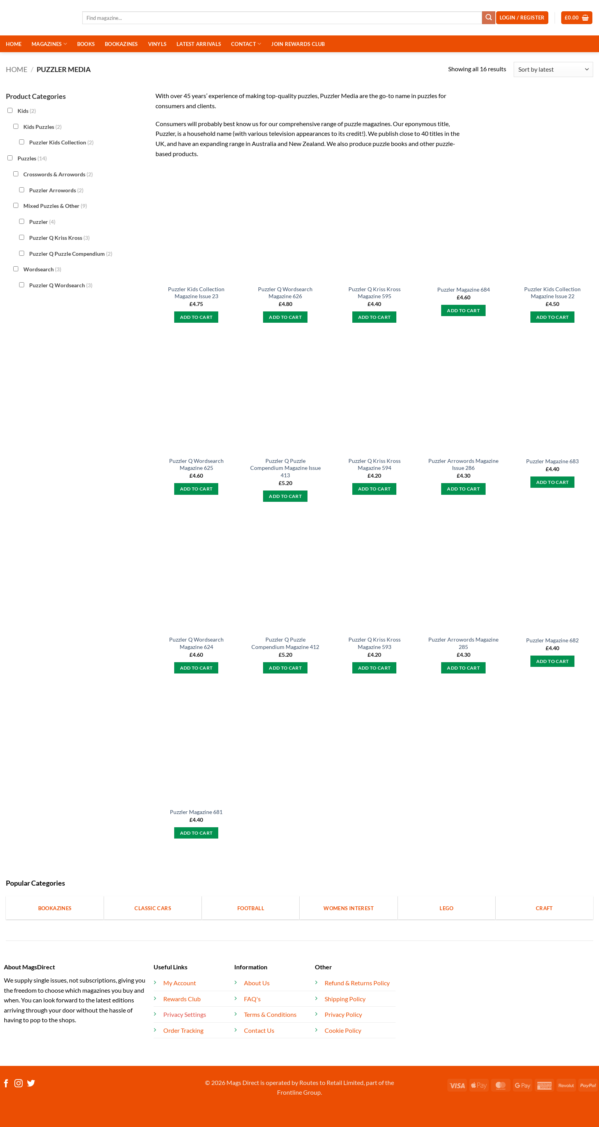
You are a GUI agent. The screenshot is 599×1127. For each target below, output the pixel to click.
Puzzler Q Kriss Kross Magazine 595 (374, 293)
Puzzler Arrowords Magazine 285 (463, 643)
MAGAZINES (49, 43)
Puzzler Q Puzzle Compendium (70, 253)
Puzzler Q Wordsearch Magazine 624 (196, 643)
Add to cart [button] (196, 317)
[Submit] (488, 18)
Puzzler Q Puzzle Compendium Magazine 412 (285, 643)
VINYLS (157, 44)
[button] (577, 17)
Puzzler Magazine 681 (196, 812)
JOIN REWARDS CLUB (298, 44)
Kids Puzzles (42, 126)
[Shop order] (553, 69)
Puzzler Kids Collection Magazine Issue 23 (196, 293)
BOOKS (86, 44)
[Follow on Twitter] (31, 1084)
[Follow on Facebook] (6, 1084)
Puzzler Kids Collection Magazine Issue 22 (552, 293)
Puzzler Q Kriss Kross (59, 237)
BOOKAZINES (121, 44)
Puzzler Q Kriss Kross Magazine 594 (374, 464)
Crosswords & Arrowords (58, 174)
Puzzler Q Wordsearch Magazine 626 (285, 293)
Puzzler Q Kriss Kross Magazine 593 (374, 643)
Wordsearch (42, 269)
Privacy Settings (184, 1014)
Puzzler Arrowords (56, 189)
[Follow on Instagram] (18, 1084)
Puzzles (32, 158)
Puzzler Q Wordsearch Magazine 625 (196, 464)
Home (16, 69)
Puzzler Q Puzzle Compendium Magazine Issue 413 (285, 467)
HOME (13, 44)
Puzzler (42, 221)
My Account (179, 982)
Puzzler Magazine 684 (463, 289)
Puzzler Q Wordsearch (60, 285)
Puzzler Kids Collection (61, 142)
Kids (27, 110)
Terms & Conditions (270, 1014)
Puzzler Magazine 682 (552, 640)
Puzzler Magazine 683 (552, 461)
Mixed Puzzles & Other (55, 205)
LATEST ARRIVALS (199, 44)
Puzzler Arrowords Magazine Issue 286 (463, 464)
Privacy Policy (343, 1014)
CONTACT (246, 43)
